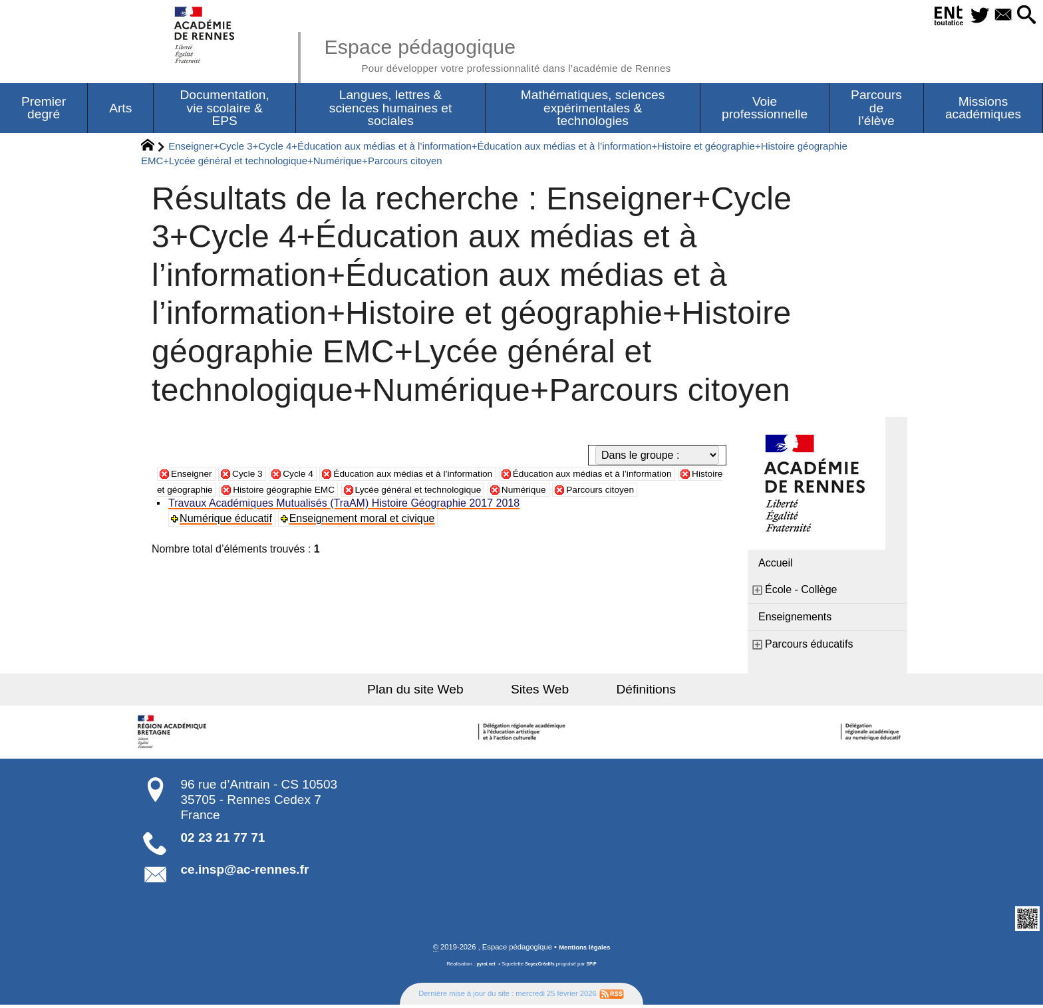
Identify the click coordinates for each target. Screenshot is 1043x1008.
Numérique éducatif (228, 537)
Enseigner (195, 475)
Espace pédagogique (526, 53)
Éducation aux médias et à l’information (443, 475)
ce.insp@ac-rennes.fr (245, 872)
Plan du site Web (434, 692)
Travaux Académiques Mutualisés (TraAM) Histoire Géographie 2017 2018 (346, 521)
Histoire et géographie (287, 491)
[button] (1023, 15)
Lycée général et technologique (572, 491)
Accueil (775, 565)
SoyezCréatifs (540, 967)
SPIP (595, 967)
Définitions (628, 692)
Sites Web (540, 692)
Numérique (692, 491)
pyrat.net (483, 967)
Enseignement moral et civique (364, 537)
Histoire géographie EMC (418, 491)
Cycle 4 (312, 475)
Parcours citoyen (210, 507)
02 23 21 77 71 (223, 840)
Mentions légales (585, 950)
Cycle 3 (257, 475)
